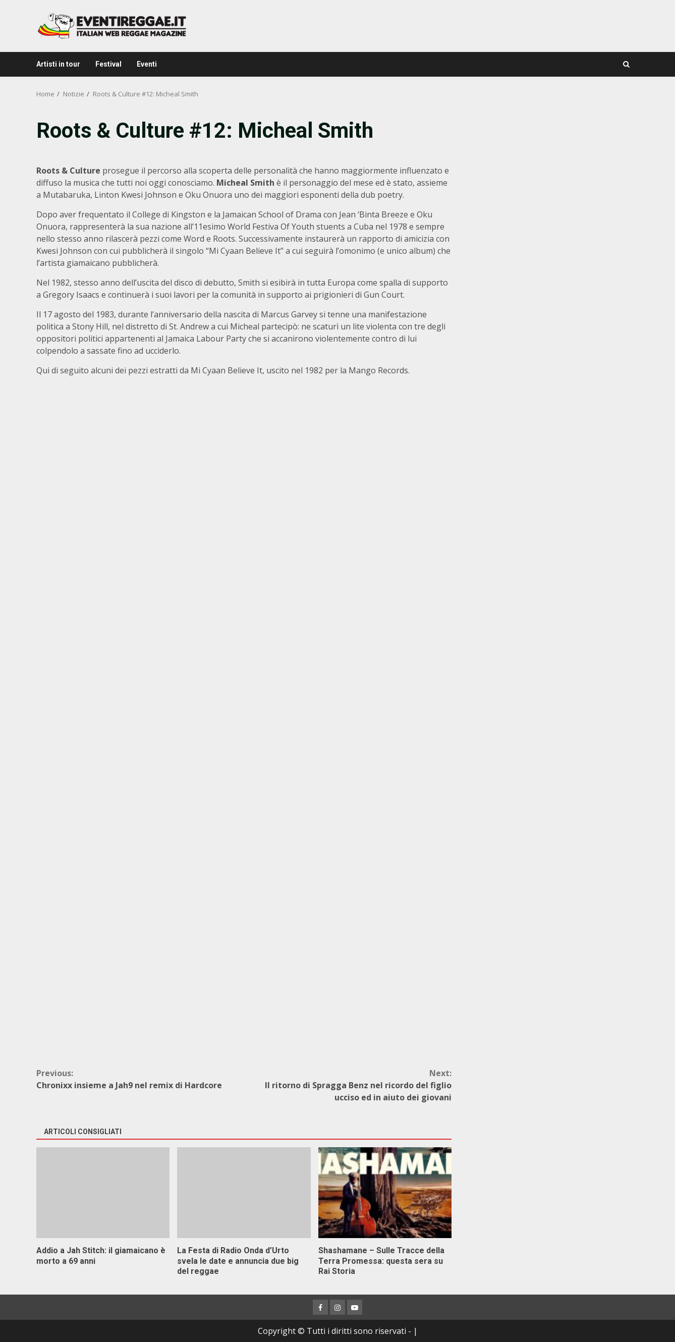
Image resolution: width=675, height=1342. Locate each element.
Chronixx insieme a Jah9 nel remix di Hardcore (140, 1079)
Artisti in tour (58, 64)
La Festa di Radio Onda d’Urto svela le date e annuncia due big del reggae (243, 1192)
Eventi (147, 64)
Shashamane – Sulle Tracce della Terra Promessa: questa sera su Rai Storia (385, 1192)
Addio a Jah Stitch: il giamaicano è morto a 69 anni (103, 1192)
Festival (108, 64)
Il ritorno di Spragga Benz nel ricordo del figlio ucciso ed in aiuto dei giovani (348, 1085)
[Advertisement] (551, 186)
